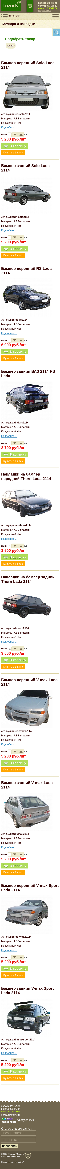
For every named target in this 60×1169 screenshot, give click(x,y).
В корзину (14, 146)
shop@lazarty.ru (44, 10)
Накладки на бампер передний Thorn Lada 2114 (26, 476)
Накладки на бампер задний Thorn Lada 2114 (28, 579)
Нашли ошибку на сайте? (12, 1162)
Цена (10, 45)
